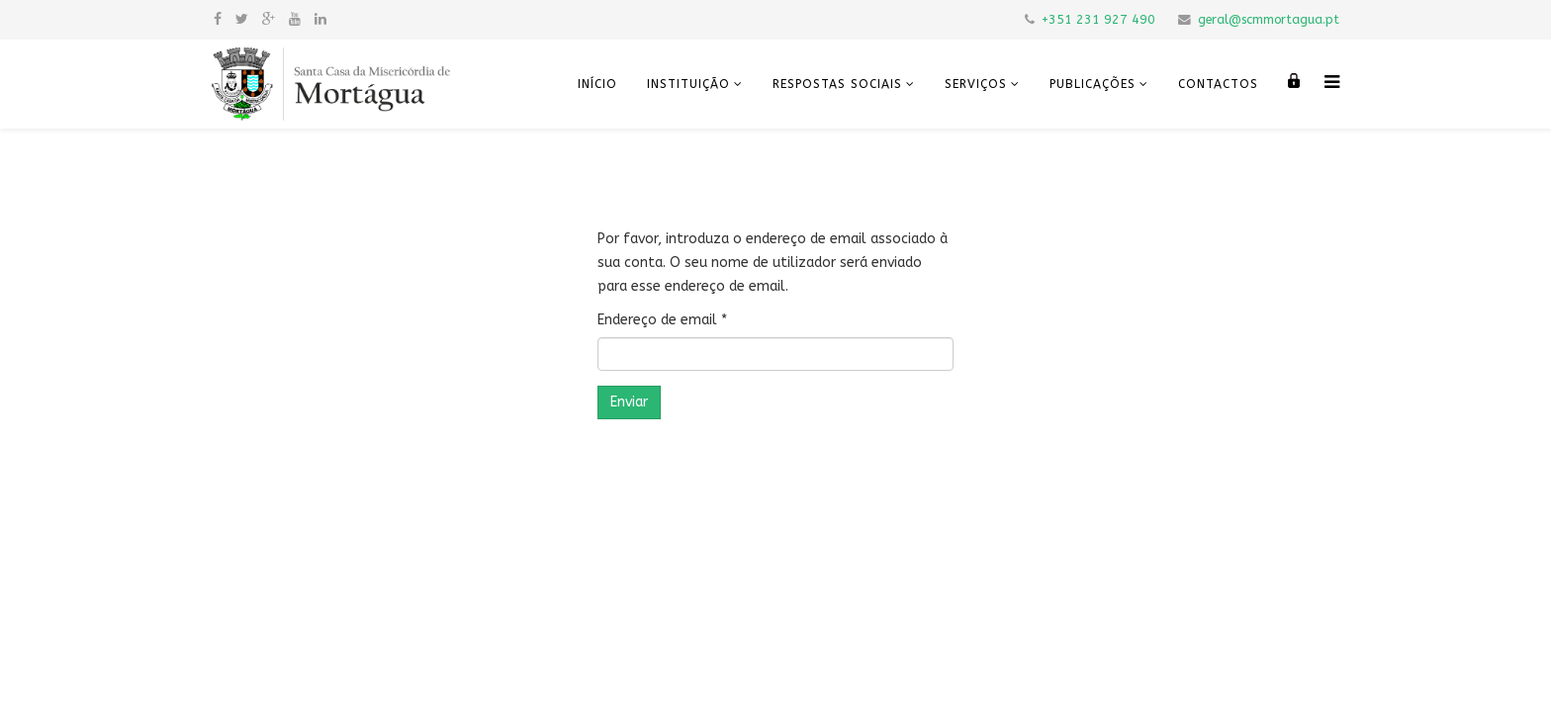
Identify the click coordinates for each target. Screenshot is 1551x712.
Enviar (629, 402)
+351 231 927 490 (1098, 19)
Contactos (1218, 84)
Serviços (976, 84)
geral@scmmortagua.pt (1268, 19)
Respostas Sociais (837, 84)
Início (597, 84)
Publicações (1092, 84)
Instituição (688, 84)
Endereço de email (662, 320)
